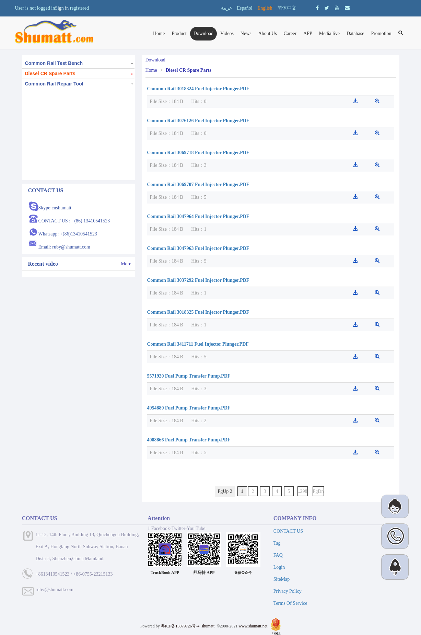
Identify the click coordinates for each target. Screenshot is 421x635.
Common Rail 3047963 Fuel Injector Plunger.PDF (198, 248)
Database (355, 33)
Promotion (381, 33)
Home (159, 33)
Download (203, 33)
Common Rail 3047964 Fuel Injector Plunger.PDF (198, 216)
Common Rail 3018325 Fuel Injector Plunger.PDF (198, 312)
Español (245, 8)
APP (307, 33)
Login (279, 567)
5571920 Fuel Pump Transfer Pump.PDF (189, 376)
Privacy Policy (287, 591)
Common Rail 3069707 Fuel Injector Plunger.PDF (198, 184)
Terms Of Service (290, 603)
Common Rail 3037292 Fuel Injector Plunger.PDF (198, 280)
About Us (267, 33)
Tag (277, 543)
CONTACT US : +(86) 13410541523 (74, 220)
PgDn (318, 491)
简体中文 (286, 8)
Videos (227, 33)
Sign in (62, 8)
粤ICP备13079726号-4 (180, 626)
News (246, 33)
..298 (302, 491)
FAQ (278, 555)
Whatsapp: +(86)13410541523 (67, 233)
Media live (329, 33)
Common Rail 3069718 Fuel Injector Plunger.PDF (198, 152)
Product (179, 33)
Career (290, 33)
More (126, 263)
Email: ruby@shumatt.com (64, 247)
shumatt (208, 626)
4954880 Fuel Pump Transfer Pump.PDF (189, 408)
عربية (226, 8)
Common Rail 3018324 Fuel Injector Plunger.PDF (198, 88)
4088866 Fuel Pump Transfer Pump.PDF (189, 439)
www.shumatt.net (252, 626)
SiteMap (281, 579)
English (265, 8)
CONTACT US (288, 531)
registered (79, 8)
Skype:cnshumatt (54, 207)
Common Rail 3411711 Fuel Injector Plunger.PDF (198, 344)
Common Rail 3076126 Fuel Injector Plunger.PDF (198, 120)
